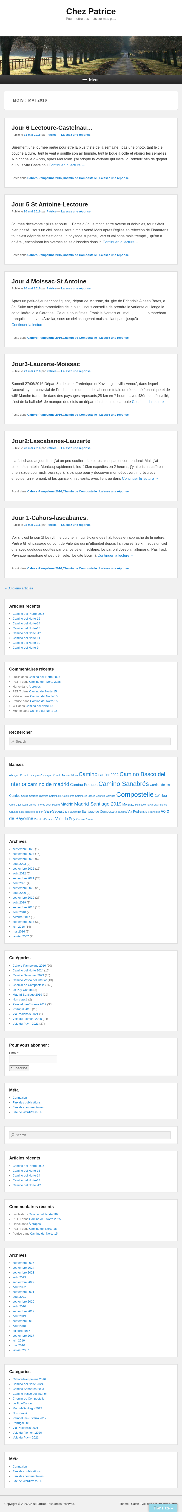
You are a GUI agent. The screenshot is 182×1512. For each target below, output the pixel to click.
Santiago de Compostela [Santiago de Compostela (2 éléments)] (99, 811)
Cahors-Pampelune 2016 (44, 178)
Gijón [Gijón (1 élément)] (12, 804)
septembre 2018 (23, 907)
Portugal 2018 (22, 1009)
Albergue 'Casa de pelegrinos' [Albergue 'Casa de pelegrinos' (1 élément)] (25, 775)
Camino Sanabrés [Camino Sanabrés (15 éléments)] (123, 783)
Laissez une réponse (76, 134)
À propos (35, 686)
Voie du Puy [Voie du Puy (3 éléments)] (65, 819)
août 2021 (19, 883)
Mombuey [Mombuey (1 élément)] (140, 804)
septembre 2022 (23, 868)
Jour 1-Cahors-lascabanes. (49, 517)
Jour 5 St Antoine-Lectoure (49, 204)
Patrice (52, 134)
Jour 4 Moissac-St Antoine (48, 281)
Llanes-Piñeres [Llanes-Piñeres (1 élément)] (37, 804)
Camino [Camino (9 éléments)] (88, 774)
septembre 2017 (23, 922)
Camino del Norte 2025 (28, 613)
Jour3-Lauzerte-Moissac (45, 364)
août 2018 (19, 912)
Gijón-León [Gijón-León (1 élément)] (22, 804)
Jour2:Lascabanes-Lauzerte (51, 441)
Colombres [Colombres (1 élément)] (68, 795)
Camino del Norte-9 (26, 647)
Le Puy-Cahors (23, 989)
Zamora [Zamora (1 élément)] (80, 819)
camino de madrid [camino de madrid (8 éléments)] (48, 784)
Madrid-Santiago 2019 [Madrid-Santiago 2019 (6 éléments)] (98, 803)
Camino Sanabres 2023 (28, 975)
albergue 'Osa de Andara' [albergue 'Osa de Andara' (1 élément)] (56, 775)
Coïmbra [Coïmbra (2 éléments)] (161, 795)
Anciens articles (18, 588)
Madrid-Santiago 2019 (27, 994)
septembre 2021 (23, 878)
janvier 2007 (21, 936)
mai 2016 (19, 931)
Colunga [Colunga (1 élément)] (100, 795)
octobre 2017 (21, 917)
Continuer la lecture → (67, 165)
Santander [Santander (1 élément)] (75, 811)
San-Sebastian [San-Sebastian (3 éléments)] (56, 811)
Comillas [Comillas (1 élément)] (110, 795)
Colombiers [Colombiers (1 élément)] (55, 795)
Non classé (20, 999)
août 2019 (19, 902)
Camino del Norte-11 (26, 638)
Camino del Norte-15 (26, 618)
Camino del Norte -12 (27, 633)
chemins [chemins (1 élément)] (43, 795)
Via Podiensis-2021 (25, 1014)
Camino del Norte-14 (26, 623)
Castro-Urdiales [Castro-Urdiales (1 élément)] (29, 795)
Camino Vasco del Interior (30, 980)
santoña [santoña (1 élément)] (122, 811)
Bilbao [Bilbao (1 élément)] (74, 775)
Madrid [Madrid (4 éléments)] (67, 804)
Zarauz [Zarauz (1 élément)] (89, 819)
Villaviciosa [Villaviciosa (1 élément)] (154, 811)
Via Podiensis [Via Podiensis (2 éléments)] (137, 811)
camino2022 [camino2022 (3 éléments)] (108, 775)
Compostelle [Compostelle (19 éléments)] (135, 794)
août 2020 (19, 892)
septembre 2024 (23, 854)
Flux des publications (26, 1102)
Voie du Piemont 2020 (27, 1019)
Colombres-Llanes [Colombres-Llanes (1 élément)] (85, 795)
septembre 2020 (23, 888)
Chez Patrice (91, 11)
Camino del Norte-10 (26, 642)
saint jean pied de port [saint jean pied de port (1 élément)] (31, 811)
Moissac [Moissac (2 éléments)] (128, 804)
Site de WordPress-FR (28, 1112)
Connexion (20, 1097)
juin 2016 (19, 926)
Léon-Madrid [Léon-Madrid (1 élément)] (53, 804)
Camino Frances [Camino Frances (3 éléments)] (83, 784)
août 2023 (19, 863)
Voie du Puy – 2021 (26, 1023)
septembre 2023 (23, 859)
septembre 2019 (23, 897)
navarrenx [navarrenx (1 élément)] (152, 804)
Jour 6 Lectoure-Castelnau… (52, 127)
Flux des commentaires (28, 1107)
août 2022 (19, 873)
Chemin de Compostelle (80, 178)
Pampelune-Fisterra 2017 (29, 1004)
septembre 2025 (23, 849)
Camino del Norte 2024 (28, 970)
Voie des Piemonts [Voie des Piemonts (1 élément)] (44, 819)
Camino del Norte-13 (26, 628)
